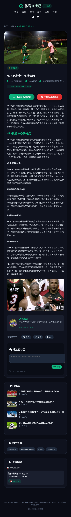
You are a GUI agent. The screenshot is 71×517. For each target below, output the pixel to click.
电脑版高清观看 (22, 97)
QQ (49, 337)
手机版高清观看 (49, 97)
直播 (24, 12)
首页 (6, 26)
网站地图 (31, 509)
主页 (16, 12)
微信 (26, 337)
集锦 (39, 12)
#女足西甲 (12, 449)
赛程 (32, 12)
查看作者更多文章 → (26, 327)
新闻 (47, 12)
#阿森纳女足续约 (27, 449)
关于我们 (39, 509)
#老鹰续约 (51, 449)
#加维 (40, 449)
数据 (55, 12)
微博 (38, 337)
